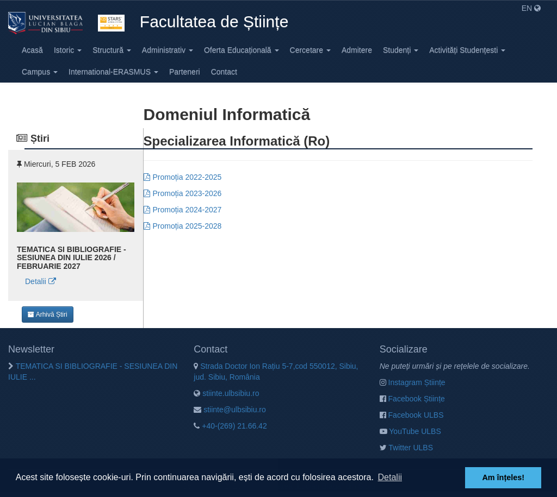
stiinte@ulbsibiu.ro (230, 409)
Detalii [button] (390, 477)
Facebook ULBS (412, 415)
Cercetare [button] (310, 50)
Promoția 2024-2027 (187, 209)
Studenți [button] (400, 50)
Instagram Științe (412, 382)
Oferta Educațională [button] (241, 50)
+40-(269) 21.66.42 (230, 425)
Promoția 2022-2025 (187, 177)
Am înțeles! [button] (503, 477)
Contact (224, 71)
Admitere (357, 50)
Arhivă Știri (47, 314)
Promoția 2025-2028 (187, 226)
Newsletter (31, 349)
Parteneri (184, 71)
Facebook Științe (412, 398)
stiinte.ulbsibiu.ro (226, 393)
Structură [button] (111, 50)
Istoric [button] (68, 50)
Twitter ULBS (406, 447)
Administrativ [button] (167, 50)
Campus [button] (40, 71)
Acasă (32, 50)
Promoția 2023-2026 (187, 193)
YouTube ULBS (410, 431)
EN (531, 8)
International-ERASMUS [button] (113, 71)
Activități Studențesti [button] (467, 50)
